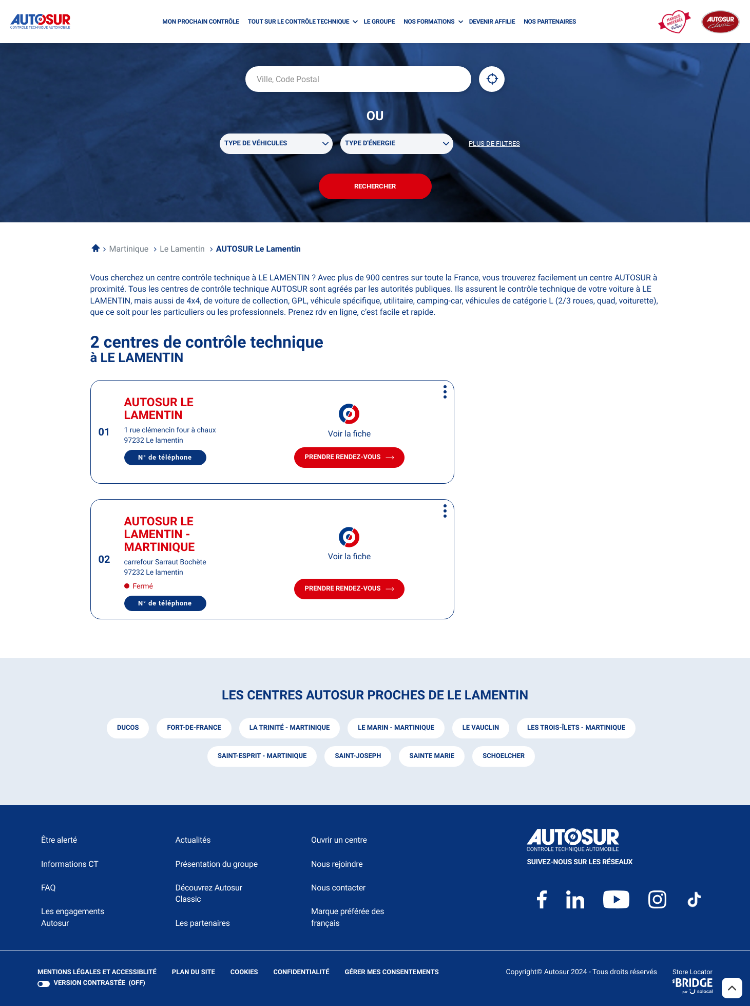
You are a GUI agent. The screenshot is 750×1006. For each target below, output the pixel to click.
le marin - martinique (396, 728)
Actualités (192, 840)
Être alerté (59, 840)
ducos (128, 728)
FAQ (48, 888)
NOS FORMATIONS (428, 21)
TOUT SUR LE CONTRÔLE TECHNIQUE (299, 21)
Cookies (244, 972)
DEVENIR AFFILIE (492, 21)
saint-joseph (358, 756)
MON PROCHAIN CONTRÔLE (200, 21)
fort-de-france (194, 728)
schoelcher (504, 756)
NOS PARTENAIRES (550, 21)
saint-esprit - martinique (262, 756)
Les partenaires (202, 923)
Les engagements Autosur (72, 916)
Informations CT (69, 864)
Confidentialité (302, 972)
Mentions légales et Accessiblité (97, 972)
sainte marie (431, 756)
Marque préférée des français (347, 916)
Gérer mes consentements (392, 972)
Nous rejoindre (336, 864)
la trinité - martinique (289, 728)
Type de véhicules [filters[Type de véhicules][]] (255, 143)
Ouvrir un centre (339, 840)
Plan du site (193, 972)
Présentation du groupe (216, 864)
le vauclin (481, 728)
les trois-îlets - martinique (576, 728)
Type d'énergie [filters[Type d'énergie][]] (370, 143)
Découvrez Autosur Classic (208, 893)
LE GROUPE (379, 21)
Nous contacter (338, 888)
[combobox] (358, 79)
